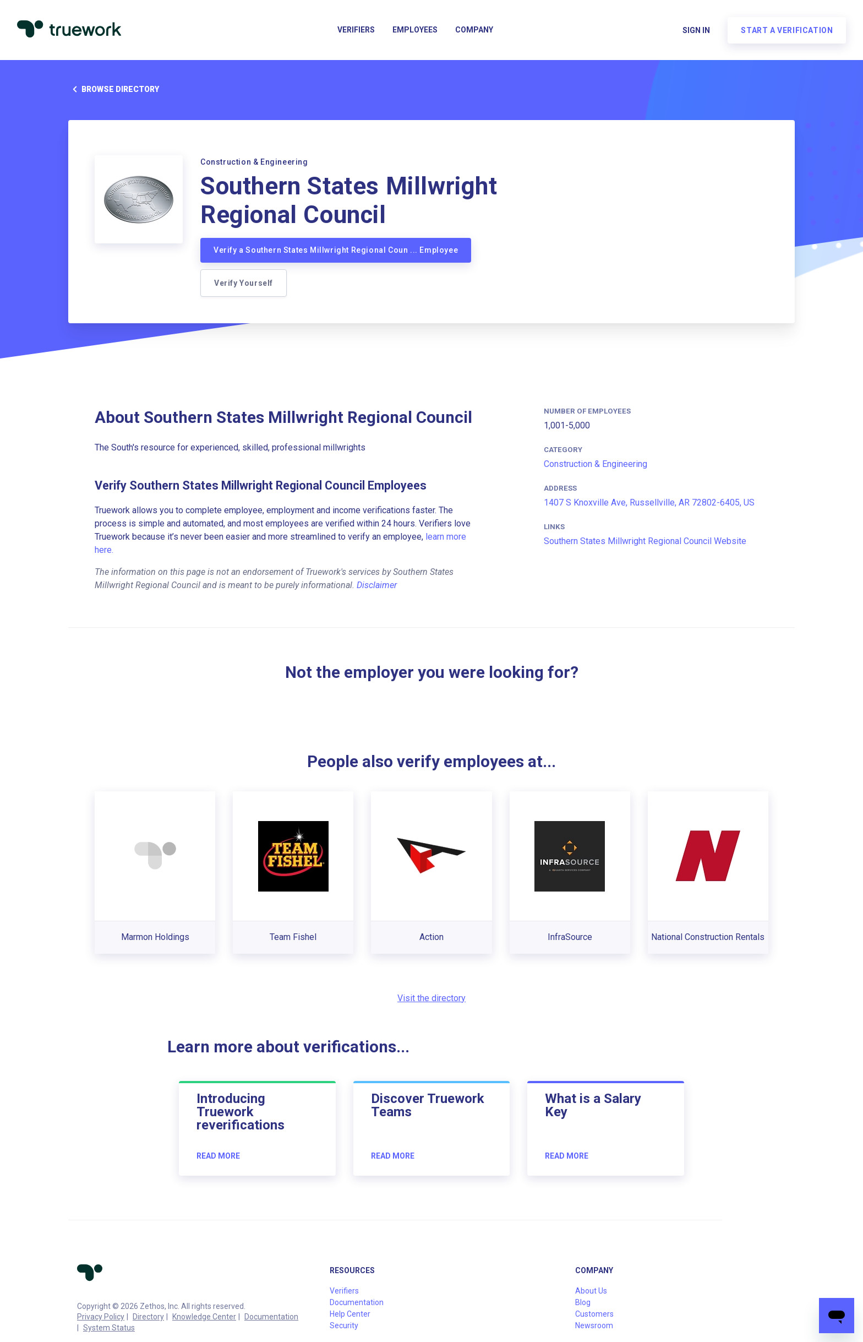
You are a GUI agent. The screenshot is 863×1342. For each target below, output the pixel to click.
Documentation (271, 1316)
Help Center (350, 1314)
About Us (591, 1290)
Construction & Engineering (595, 464)
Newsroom (594, 1325)
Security (344, 1325)
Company (474, 30)
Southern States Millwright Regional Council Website (645, 541)
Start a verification (786, 30)
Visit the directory (431, 998)
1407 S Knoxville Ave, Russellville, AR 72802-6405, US (649, 502)
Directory (148, 1316)
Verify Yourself (243, 283)
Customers (594, 1314)
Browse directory (113, 89)
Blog (583, 1302)
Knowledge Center (204, 1316)
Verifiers (356, 30)
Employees (415, 30)
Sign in (695, 30)
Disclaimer (377, 585)
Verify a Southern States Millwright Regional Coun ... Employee (336, 250)
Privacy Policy (100, 1316)
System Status (109, 1327)
